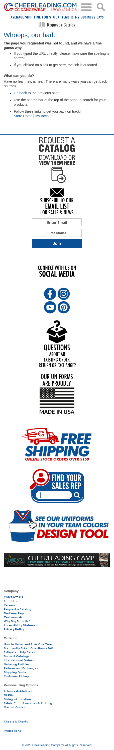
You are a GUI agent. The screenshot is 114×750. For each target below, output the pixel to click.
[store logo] (40, 7)
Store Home (23, 116)
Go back (20, 93)
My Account (44, 116)
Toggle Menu (86, 7)
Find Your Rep (14, 613)
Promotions (12, 731)
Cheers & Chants (16, 721)
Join (57, 243)
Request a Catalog (57, 25)
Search (101, 7)
